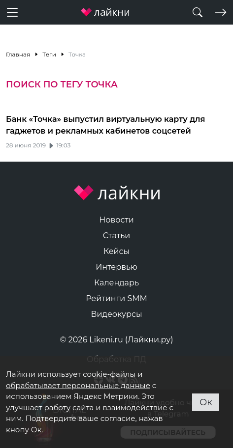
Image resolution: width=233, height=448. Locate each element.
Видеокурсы (116, 314)
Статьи (117, 235)
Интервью (116, 267)
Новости (116, 219)
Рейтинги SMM (116, 298)
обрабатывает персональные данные (78, 385)
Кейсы (116, 251)
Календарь (116, 282)
